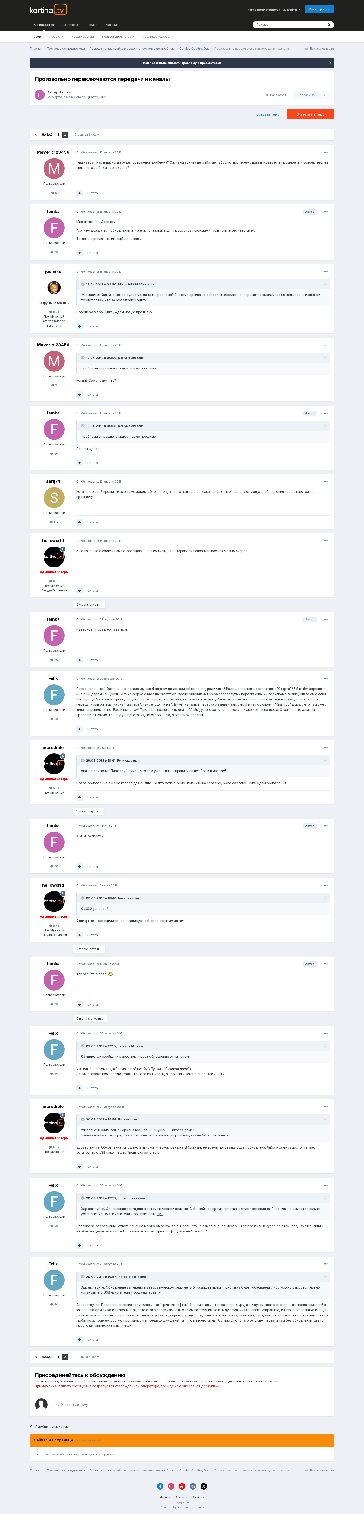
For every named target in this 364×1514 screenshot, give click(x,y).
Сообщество (44, 27)
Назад (47, 134)
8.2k (54, 312)
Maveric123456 (53, 152)
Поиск (92, 25)
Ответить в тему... (73, 1405)
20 (54, 252)
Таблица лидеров (156, 36)
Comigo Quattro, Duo (90, 97)
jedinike (53, 271)
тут (155, 1152)
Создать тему (267, 114)
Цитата (92, 193)
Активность (71, 25)
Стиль (181, 1497)
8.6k (54, 581)
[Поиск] (275, 24)
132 (54, 522)
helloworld (53, 540)
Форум (36, 36)
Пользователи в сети (118, 36)
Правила (56, 36)
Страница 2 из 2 (87, 134)
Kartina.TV (182, 1503)
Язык (165, 1497)
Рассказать (277, 95)
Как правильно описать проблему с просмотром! (182, 63)
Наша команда (83, 36)
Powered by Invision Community (182, 1507)
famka (65, 92)
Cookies (198, 1497)
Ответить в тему (310, 114)
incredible (53, 747)
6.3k (54, 788)
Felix (53, 678)
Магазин (112, 25)
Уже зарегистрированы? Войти (273, 9)
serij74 (53, 481)
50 (54, 719)
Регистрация (319, 9)
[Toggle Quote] (83, 284)
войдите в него (213, 1381)
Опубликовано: (99, 152)
